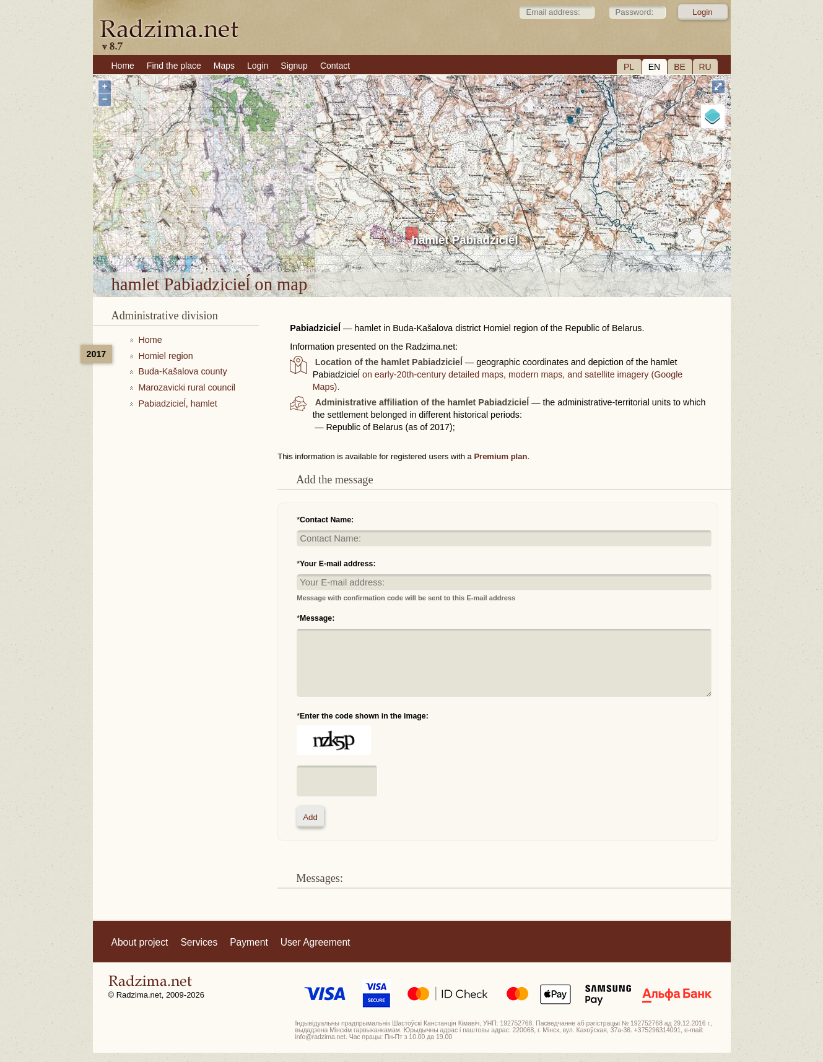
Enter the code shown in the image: (364, 716)
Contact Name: (327, 520)
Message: (317, 618)
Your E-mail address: (338, 563)
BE (680, 67)
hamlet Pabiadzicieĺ (465, 239)
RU (705, 67)
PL (629, 67)
